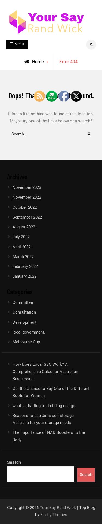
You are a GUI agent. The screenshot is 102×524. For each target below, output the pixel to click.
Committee (23, 302)
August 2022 (24, 227)
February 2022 (25, 266)
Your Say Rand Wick (58, 507)
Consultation (24, 312)
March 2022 (23, 256)
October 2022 (25, 207)
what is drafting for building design (44, 405)
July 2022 (21, 236)
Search (14, 462)
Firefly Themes (53, 514)
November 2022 (27, 197)
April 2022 (22, 246)
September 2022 (27, 217)
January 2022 (24, 276)
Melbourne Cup (26, 342)
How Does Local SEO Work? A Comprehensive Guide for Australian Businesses (45, 371)
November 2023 (27, 187)
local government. (29, 332)
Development (24, 322)
